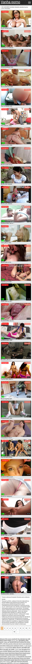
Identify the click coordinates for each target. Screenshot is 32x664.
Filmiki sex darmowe (13, 658)
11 (29, 628)
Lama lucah (27, 656)
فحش (16, 649)
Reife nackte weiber (5, 640)
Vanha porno (10, 2)
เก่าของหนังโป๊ (20, 656)
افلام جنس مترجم (16, 640)
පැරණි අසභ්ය (16, 663)
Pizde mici (27, 651)
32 (14, 632)
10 (26, 628)
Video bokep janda (9, 660)
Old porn (2, 639)
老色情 (10, 651)
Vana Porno (17, 660)
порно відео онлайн (18, 651)
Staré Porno (19, 655)
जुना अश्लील (12, 649)
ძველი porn (22, 644)
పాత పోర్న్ (6, 649)
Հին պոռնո (9, 644)
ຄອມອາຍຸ (25, 661)
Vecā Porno (11, 653)
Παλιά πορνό (25, 660)
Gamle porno (26, 653)
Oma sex (15, 644)
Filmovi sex (23, 658)
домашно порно (18, 645)
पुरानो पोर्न (9, 663)
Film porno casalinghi (11, 639)
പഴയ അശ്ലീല (22, 649)
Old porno (20, 661)
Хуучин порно (4, 653)
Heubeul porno (24, 663)
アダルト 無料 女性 (11, 661)
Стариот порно (4, 655)
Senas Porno (19, 653)
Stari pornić (12, 655)
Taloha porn (3, 663)
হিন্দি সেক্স (2, 644)
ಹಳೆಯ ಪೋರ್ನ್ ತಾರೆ (18, 647)
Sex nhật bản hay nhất (24, 639)
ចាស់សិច (5, 651)
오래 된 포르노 (12, 656)
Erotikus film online (24, 642)
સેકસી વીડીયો (8, 647)
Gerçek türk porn (14, 642)
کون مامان (6, 642)
